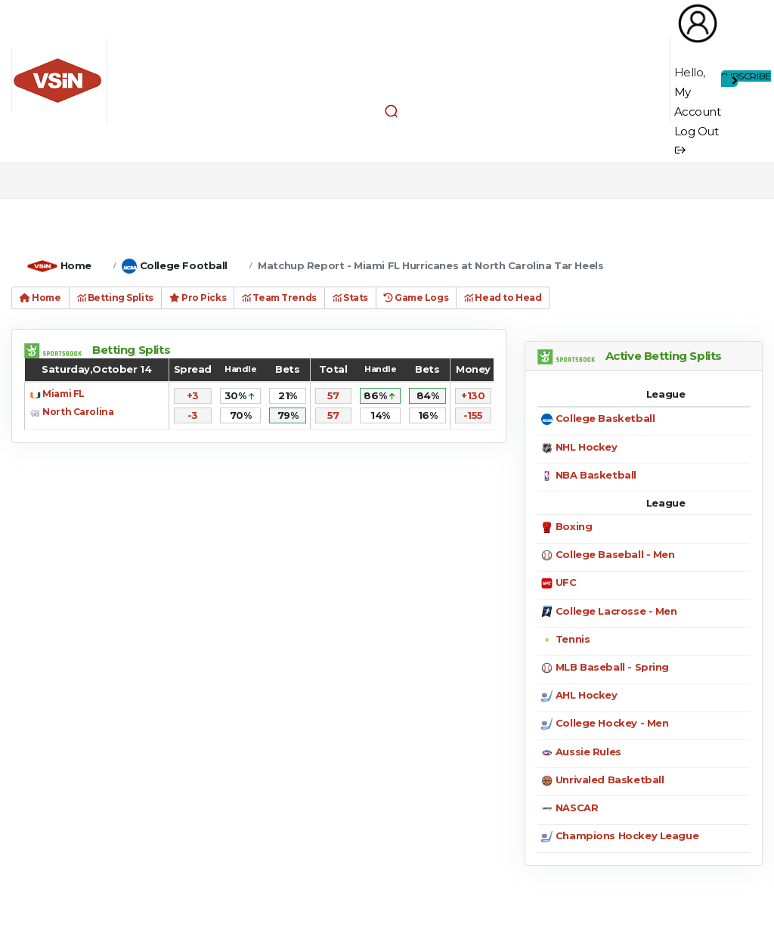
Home (75, 265)
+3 (193, 395)
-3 (192, 415)
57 (333, 395)
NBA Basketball (596, 475)
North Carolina (77, 411)
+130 (473, 395)
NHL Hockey (587, 447)
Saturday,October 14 (96, 369)
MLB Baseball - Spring (612, 667)
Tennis (573, 639)
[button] (391, 110)
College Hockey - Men (612, 723)
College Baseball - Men (615, 554)
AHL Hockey (587, 695)
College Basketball (605, 418)
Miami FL (63, 393)
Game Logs (416, 297)
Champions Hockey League (627, 835)
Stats (350, 297)
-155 (473, 415)
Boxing (574, 526)
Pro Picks (197, 297)
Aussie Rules (588, 751)
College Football (184, 265)
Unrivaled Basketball (610, 779)
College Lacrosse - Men (616, 611)
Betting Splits (115, 297)
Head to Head (502, 297)
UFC (566, 582)
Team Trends (279, 297)
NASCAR (577, 807)
